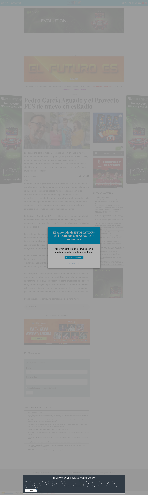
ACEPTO (31, 491)
